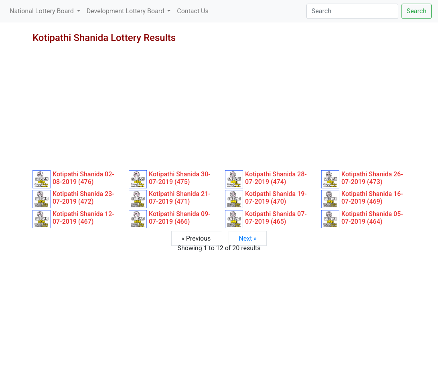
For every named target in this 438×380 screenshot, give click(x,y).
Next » (248, 238)
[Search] (352, 11)
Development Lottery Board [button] (126, 11)
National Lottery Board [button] (42, 11)
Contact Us (193, 11)
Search (416, 11)
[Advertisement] (219, 110)
